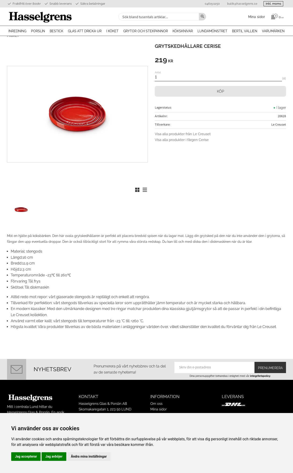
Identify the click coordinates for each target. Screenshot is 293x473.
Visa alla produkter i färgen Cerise (182, 140)
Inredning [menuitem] (17, 31)
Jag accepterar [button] (26, 456)
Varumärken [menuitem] (273, 31)
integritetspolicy (260, 373)
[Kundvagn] (276, 16)
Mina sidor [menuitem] (256, 17)
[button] (137, 190)
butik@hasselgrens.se (240, 3)
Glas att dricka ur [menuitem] (85, 31)
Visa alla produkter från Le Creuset (183, 134)
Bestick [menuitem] (56, 31)
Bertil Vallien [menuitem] (244, 31)
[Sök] (202, 16)
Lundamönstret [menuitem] (212, 31)
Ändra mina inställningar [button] (89, 456)
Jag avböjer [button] (53, 456)
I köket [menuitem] (112, 31)
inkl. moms (272, 3)
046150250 (210, 3)
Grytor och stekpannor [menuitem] (145, 31)
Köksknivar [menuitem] (183, 31)
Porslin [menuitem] (38, 31)
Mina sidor (158, 407)
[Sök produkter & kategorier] (158, 16)
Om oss (156, 401)
